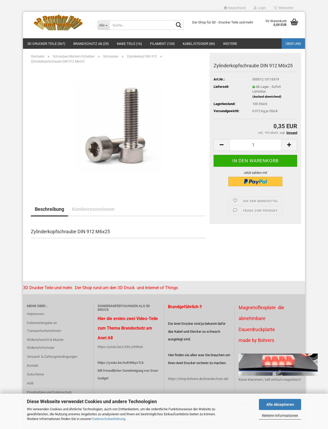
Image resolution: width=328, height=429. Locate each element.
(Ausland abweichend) (266, 96)
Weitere (230, 44)
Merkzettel (283, 8)
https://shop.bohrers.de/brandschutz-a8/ (198, 379)
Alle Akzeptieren (280, 404)
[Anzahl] (255, 145)
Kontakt (32, 366)
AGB (30, 383)
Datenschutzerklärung (108, 419)
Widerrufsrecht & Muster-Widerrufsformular (46, 344)
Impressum (35, 314)
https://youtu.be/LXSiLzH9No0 (120, 347)
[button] (235, 8)
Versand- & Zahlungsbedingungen (52, 357)
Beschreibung (49, 209)
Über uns (293, 44)
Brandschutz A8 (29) (91, 44)
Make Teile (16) (129, 44)
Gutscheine (35, 374)
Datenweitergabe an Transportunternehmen (44, 327)
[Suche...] (103, 25)
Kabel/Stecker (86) (199, 44)
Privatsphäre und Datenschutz (49, 392)
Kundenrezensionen (93, 209)
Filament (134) (162, 44)
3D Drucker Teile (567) (46, 44)
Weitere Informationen (280, 415)
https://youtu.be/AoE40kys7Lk (121, 363)
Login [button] (260, 8)
